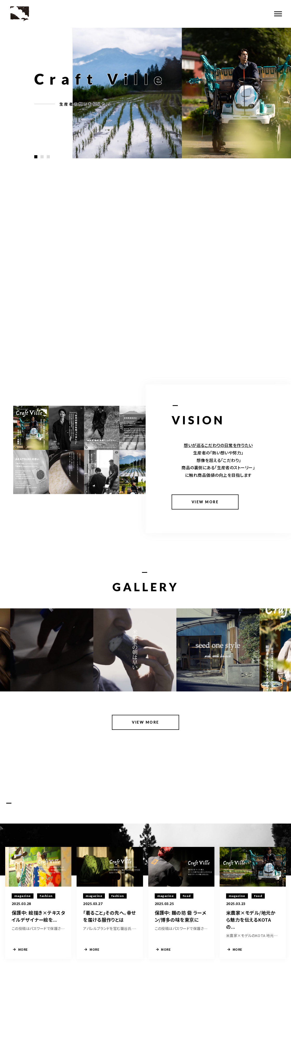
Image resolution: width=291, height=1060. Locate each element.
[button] (35, 156)
